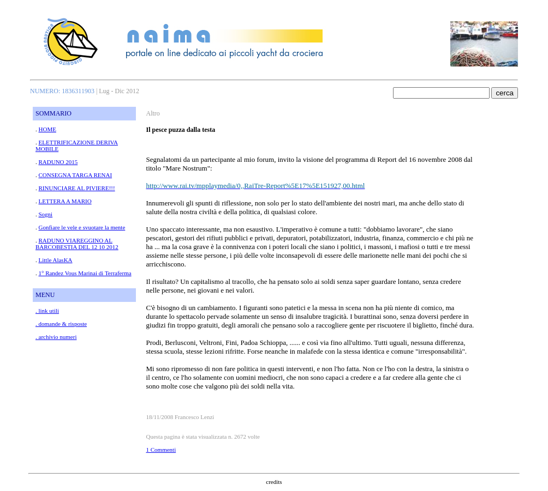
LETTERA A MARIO (65, 201)
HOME (47, 129)
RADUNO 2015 (58, 162)
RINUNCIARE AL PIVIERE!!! (77, 188)
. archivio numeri (55, 337)
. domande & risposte (61, 323)
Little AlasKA (56, 260)
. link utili (47, 310)
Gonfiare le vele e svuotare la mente (82, 227)
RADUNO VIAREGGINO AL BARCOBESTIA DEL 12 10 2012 (76, 243)
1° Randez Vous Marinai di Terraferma (85, 273)
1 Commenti (161, 449)
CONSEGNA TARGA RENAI (75, 175)
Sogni (46, 214)
